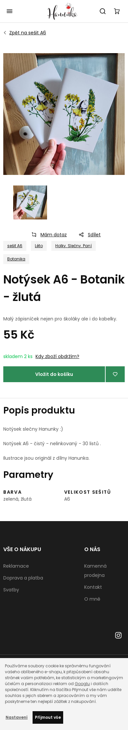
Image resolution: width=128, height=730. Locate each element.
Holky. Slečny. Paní (73, 246)
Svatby (11, 589)
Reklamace (16, 566)
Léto (39, 246)
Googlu (82, 683)
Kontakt (93, 587)
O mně (92, 599)
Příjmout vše (48, 717)
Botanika (16, 259)
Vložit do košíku (54, 374)
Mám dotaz (47, 234)
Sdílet (88, 234)
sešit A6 (27, 32)
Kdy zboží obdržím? (57, 356)
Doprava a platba (23, 578)
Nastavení (17, 717)
